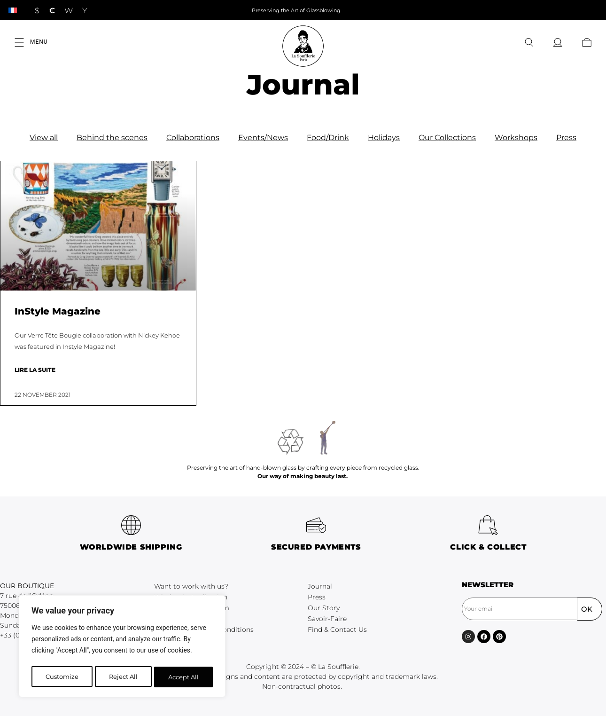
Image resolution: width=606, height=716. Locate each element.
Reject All (123, 677)
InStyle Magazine (58, 311)
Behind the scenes (112, 137)
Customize (61, 677)
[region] (122, 647)
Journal (320, 586)
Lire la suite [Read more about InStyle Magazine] (35, 369)
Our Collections (447, 137)
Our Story (324, 608)
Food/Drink (328, 137)
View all (44, 137)
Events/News (263, 137)
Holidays (384, 137)
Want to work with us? (191, 586)
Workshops (516, 137)
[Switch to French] (13, 10)
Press (566, 137)
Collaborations (192, 137)
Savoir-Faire (327, 618)
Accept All (184, 677)
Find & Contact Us (337, 629)
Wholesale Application (190, 597)
